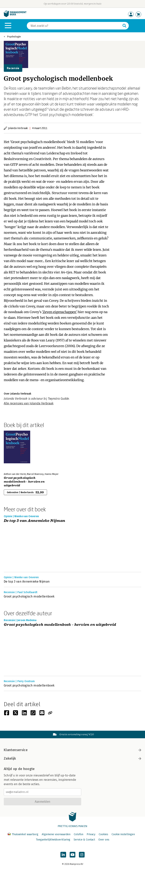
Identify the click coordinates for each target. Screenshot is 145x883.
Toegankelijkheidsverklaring (53, 839)
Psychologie (14, 36)
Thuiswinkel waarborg (23, 834)
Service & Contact (84, 839)
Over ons (103, 839)
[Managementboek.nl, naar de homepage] (15, 16)
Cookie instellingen (123, 834)
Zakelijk (72, 758)
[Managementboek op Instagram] (82, 854)
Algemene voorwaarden (56, 834)
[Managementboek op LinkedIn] (63, 854)
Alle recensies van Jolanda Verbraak (28, 403)
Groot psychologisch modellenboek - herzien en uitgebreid (24, 481)
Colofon (78, 834)
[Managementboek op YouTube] (72, 854)
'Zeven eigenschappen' (59, 312)
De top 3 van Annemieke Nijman (34, 521)
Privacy (91, 834)
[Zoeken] (74, 25)
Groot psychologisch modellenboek (29, 596)
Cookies (103, 834)
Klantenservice (72, 750)
